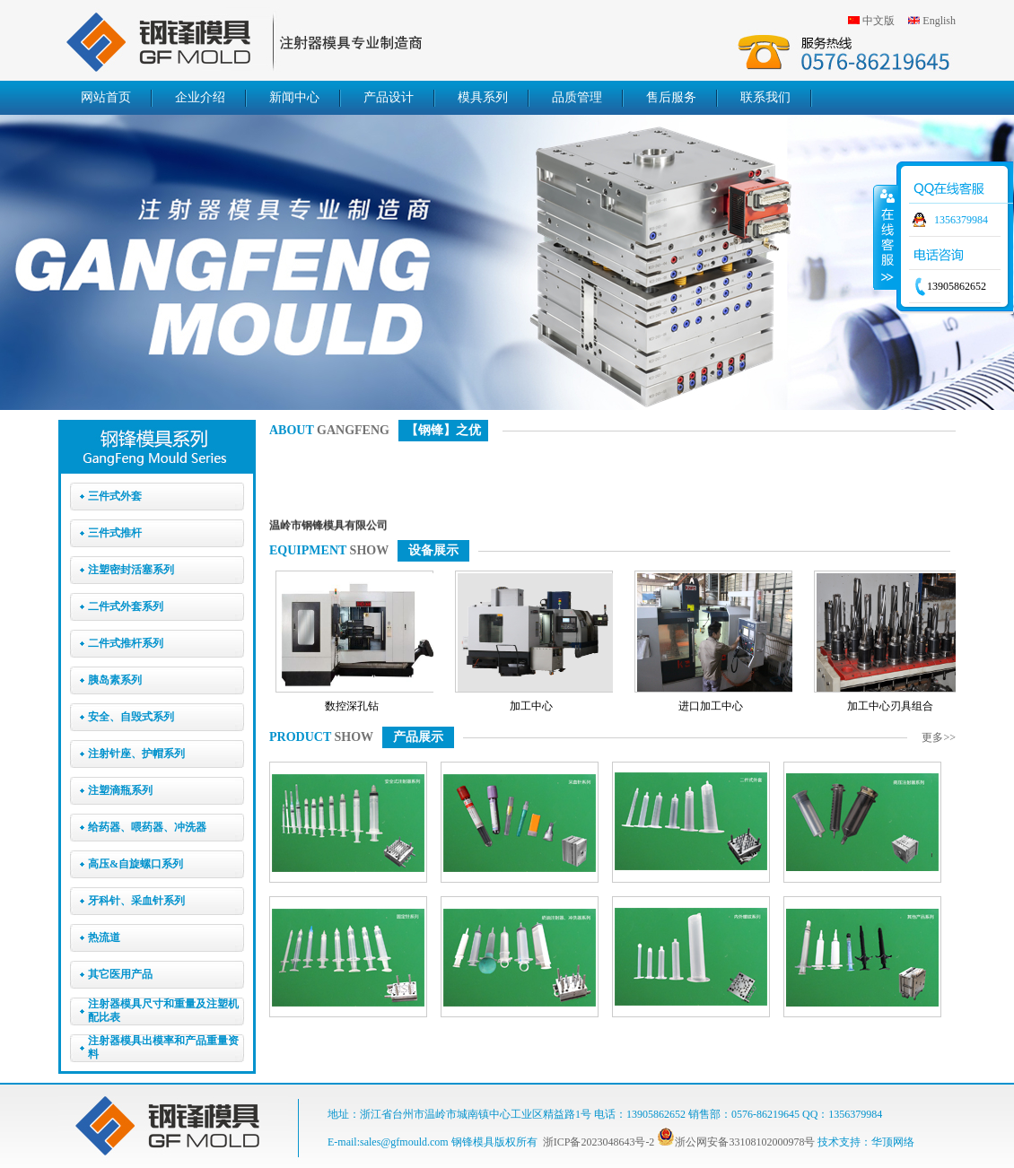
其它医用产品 (120, 974)
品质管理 (577, 97)
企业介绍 (200, 97)
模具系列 (483, 97)
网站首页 (106, 97)
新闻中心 (294, 97)
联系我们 (765, 97)
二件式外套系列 (125, 606)
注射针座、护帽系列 (136, 753)
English (939, 20)
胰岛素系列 (115, 680)
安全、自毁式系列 (131, 716)
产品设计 (388, 97)
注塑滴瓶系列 (120, 790)
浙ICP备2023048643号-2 (599, 1142)
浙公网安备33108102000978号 (736, 1142)
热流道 (104, 937)
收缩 (885, 237)
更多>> (939, 737)
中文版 (878, 20)
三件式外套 (115, 496)
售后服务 (671, 97)
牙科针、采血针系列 (136, 900)
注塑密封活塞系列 (131, 569)
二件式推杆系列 (125, 643)
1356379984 (961, 220)
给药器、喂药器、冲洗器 (147, 827)
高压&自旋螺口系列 (135, 864)
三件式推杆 (115, 533)
